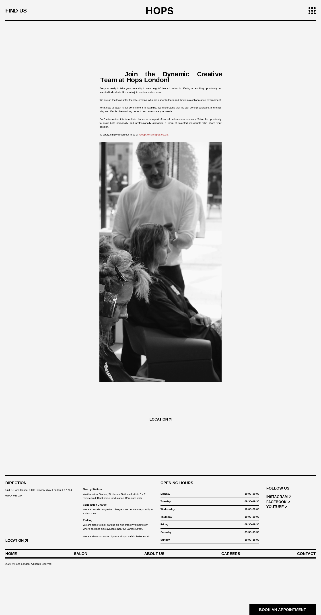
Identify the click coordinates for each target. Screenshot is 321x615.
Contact (306, 554)
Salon (80, 554)
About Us (154, 554)
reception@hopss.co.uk (153, 134)
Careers (230, 554)
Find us (16, 10)
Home (11, 554)
